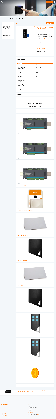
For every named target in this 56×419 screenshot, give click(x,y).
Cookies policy (4, 413)
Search (19, 395)
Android (42, 38)
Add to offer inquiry (50, 23)
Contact (3, 406)
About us (3, 407)
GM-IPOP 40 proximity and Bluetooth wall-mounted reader (20, 18)
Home (3, 18)
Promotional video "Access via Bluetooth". (42, 48)
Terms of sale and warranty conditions (7, 411)
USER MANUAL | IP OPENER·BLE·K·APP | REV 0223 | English (34, 100)
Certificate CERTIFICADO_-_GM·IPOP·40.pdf (34, 106)
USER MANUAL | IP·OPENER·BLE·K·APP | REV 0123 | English (34, 103)
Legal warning (4, 414)
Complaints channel (4, 415)
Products (6, 18)
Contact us (48, 1)
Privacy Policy (3, 412)
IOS (44, 38)
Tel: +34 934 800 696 (30, 412)
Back (17, 23)
